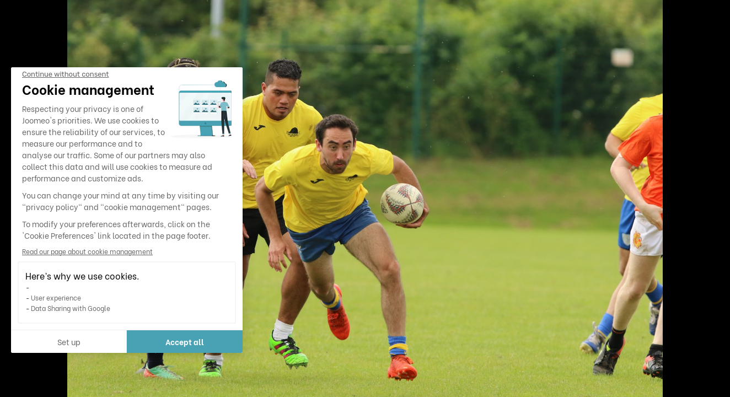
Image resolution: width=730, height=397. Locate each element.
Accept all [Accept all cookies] (184, 341)
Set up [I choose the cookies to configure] (68, 341)
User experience (56, 297)
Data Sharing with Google (70, 308)
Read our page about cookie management (87, 251)
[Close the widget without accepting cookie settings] (65, 74)
